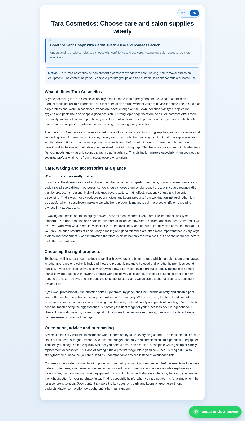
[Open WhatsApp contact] (215, 412)
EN (194, 13)
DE (183, 13)
